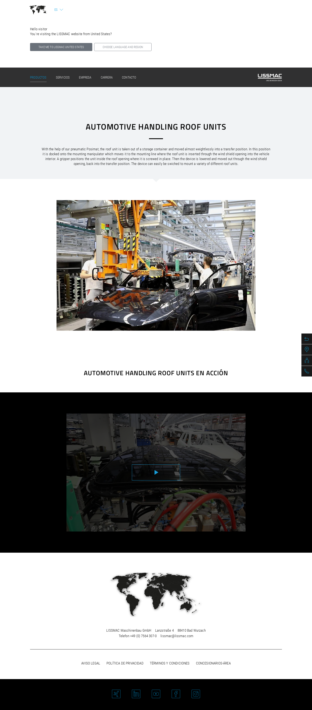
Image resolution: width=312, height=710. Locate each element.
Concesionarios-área (213, 663)
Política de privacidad (125, 663)
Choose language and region (123, 47)
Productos (38, 77)
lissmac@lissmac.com (176, 636)
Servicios (63, 77)
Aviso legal (90, 663)
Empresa (85, 77)
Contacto (129, 77)
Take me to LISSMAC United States (61, 47)
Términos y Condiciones (170, 663)
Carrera (107, 77)
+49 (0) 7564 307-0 (143, 636)
